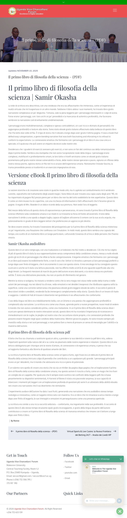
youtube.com (71, 472)
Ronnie (16, 421)
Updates (12, 70)
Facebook (69, 461)
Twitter (68, 467)
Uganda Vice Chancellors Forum (29, 508)
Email (67, 478)
